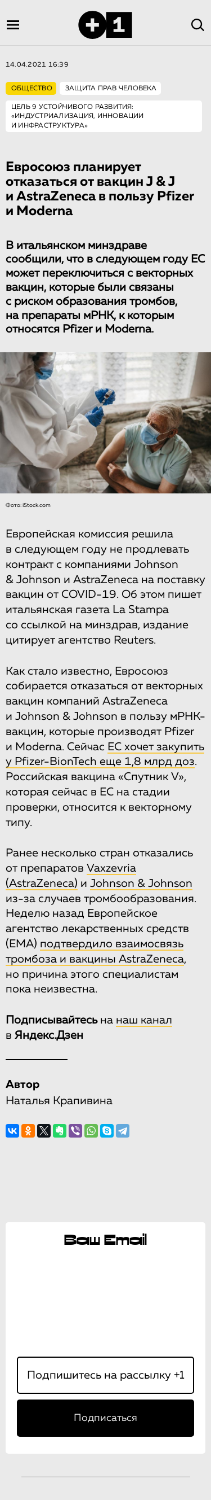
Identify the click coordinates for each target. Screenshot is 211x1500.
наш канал (144, 1020)
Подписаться (105, 1418)
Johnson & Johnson (141, 883)
